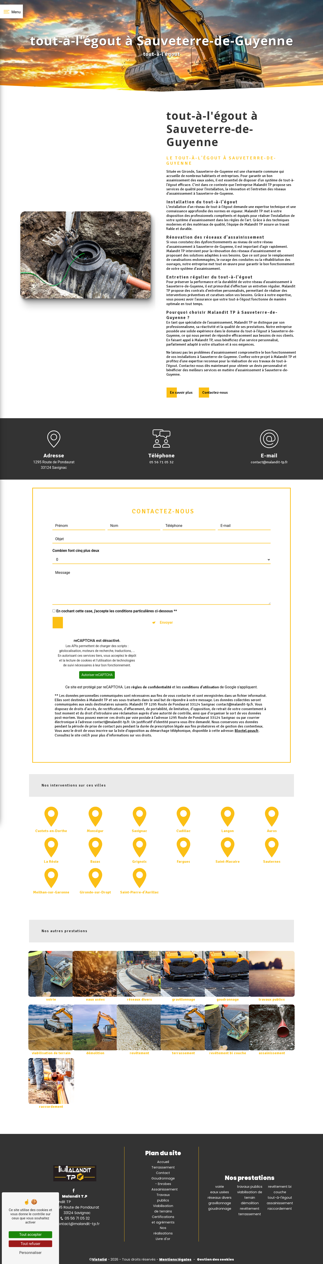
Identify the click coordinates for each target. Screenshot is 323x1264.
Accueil (163, 1161)
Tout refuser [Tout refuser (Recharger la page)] (30, 1244)
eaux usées (219, 1191)
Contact (163, 1172)
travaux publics (249, 1185)
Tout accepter (30, 1234)
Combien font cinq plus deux (75, 530)
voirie (219, 1185)
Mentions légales (175, 1259)
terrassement (249, 1213)
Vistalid (99, 1259)
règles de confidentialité (151, 667)
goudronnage (219, 1207)
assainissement (280, 1202)
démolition (250, 1202)
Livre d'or (163, 1238)
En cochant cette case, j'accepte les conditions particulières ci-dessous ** (116, 591)
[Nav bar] (11, 11)
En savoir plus (181, 392)
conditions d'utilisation (200, 667)
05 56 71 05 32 (161, 461)
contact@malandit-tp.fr (269, 461)
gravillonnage (219, 1202)
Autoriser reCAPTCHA (97, 654)
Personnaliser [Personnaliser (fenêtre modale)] (30, 1252)
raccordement (280, 1207)
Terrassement (163, 1166)
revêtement (249, 1207)
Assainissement (164, 1188)
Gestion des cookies (215, 1259)
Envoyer (166, 602)
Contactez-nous (215, 392)
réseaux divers (219, 1196)
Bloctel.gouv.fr (246, 710)
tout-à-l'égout (280, 1196)
